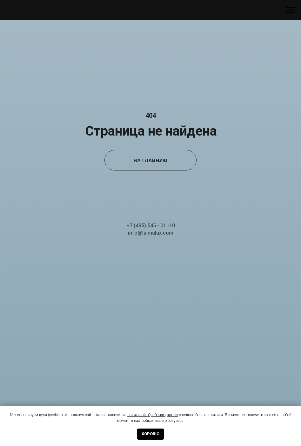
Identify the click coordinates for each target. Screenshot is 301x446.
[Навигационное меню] (290, 10)
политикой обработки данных (152, 415)
